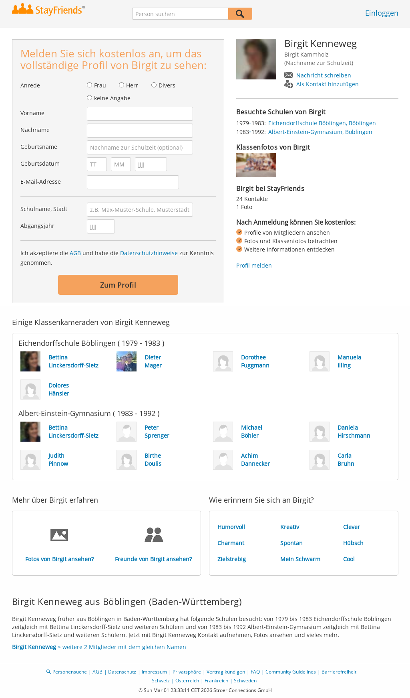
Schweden (245, 680)
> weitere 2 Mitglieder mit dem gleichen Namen (99, 647)
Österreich (187, 680)
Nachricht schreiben (323, 75)
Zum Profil (118, 285)
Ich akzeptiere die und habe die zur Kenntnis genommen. (117, 257)
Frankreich (216, 680)
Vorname (32, 113)
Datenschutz (122, 671)
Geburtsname (38, 146)
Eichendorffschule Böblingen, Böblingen (322, 123)
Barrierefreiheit (339, 671)
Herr (132, 85)
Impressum (154, 671)
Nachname (35, 130)
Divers (167, 85)
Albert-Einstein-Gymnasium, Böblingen (320, 132)
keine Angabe (112, 98)
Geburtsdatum (40, 163)
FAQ (255, 671)
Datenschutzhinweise (149, 253)
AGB (75, 253)
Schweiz (161, 680)
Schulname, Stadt (43, 209)
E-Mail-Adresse (40, 181)
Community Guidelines (290, 671)
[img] (256, 165)
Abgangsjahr (37, 225)
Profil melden (254, 265)
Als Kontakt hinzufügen (327, 84)
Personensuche (69, 671)
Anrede (30, 85)
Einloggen (381, 13)
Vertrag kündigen (226, 671)
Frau (100, 85)
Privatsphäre (187, 671)
